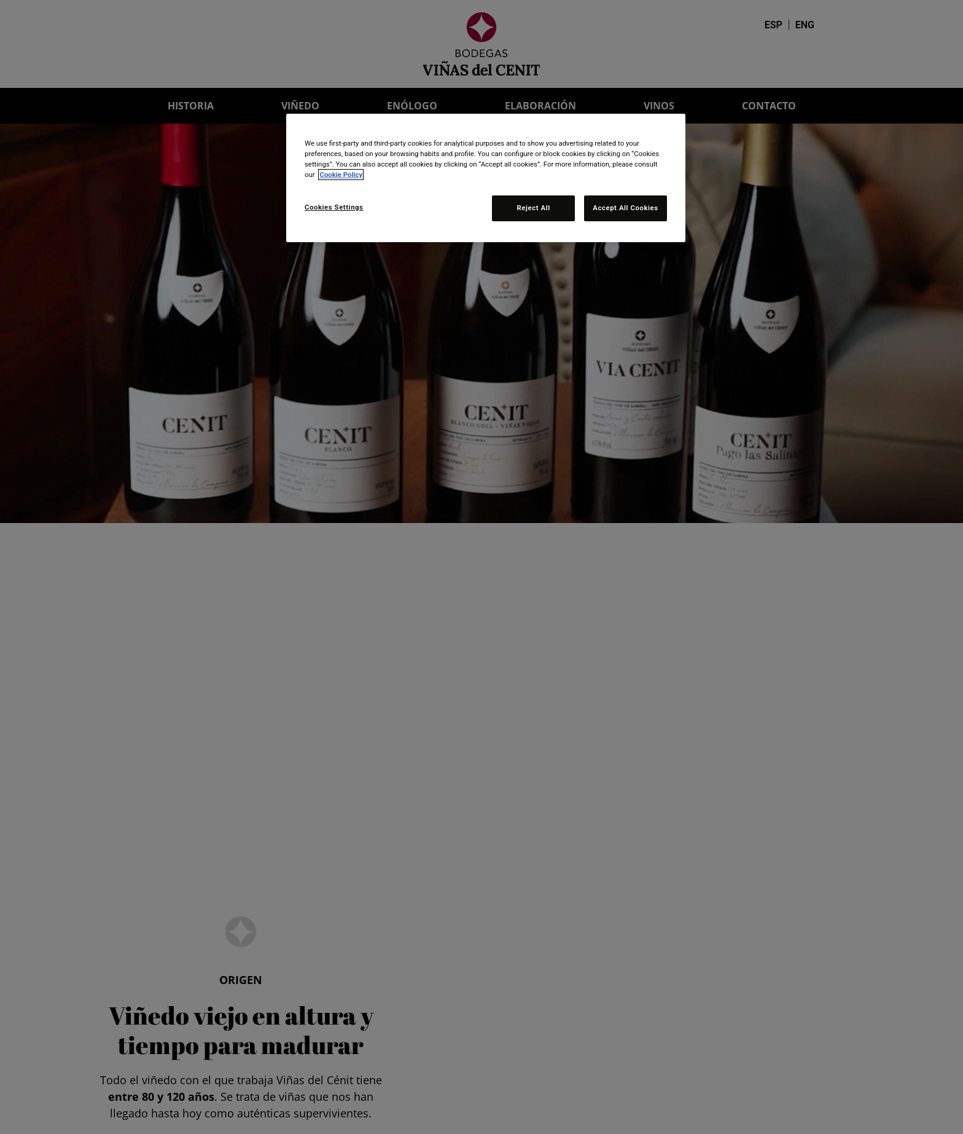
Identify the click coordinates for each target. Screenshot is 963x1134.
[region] (485, 178)
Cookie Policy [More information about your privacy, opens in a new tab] (340, 174)
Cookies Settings (334, 207)
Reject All (533, 207)
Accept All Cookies (625, 207)
